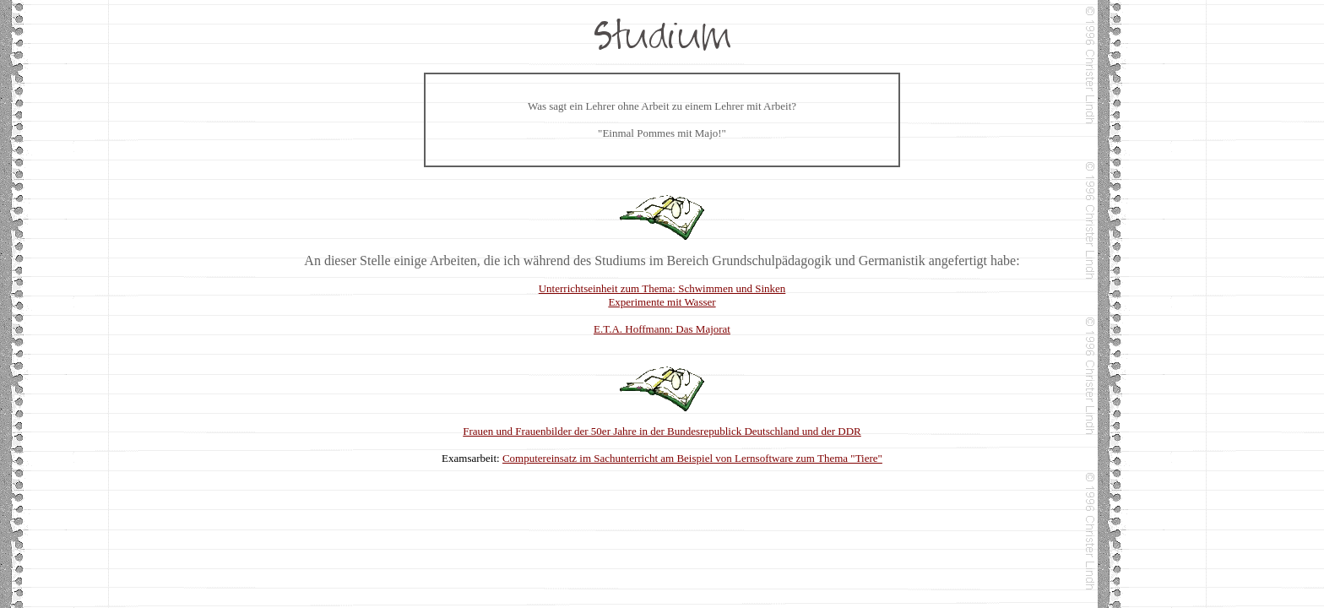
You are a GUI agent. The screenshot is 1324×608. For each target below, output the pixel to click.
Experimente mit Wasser (661, 302)
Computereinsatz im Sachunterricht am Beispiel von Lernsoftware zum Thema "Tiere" (692, 458)
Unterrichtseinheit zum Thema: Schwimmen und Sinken (662, 288)
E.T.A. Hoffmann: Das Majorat (662, 329)
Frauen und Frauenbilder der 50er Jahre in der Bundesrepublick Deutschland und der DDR (661, 431)
